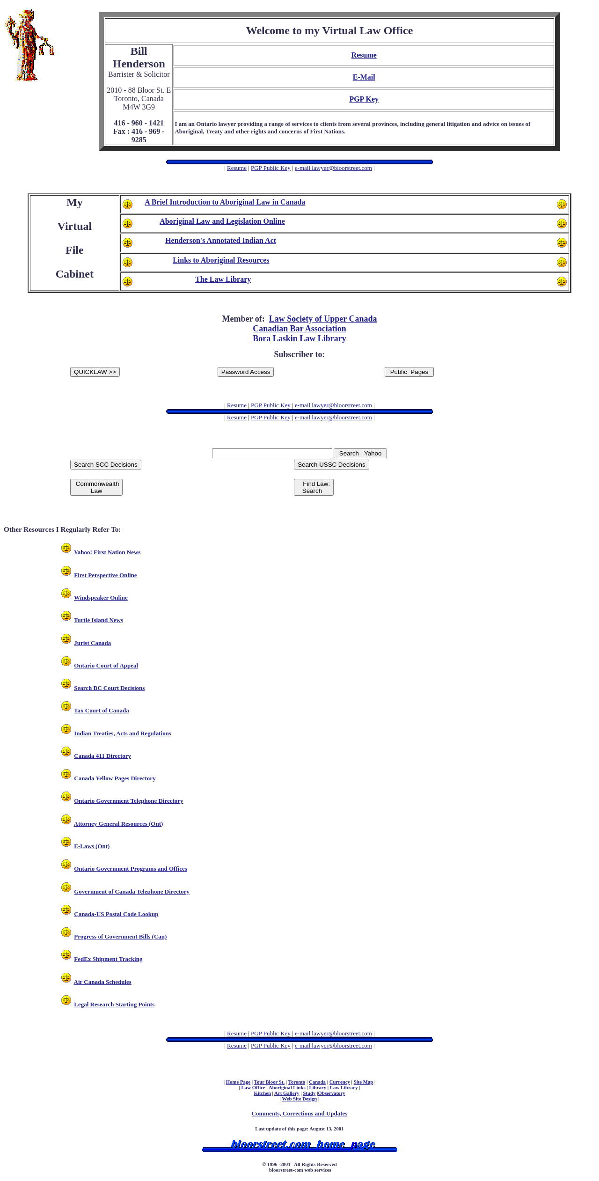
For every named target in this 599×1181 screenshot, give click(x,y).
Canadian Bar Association (299, 328)
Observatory (331, 1093)
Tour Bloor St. (269, 1082)
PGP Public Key (271, 167)
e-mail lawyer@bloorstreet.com (333, 167)
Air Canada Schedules (102, 981)
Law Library (344, 1087)
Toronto (297, 1082)
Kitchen (262, 1093)
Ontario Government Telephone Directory (128, 800)
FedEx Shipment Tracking (108, 958)
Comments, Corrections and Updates (300, 1113)
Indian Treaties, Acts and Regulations (122, 733)
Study (309, 1093)
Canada (317, 1082)
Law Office (253, 1087)
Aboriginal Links (287, 1087)
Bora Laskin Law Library (299, 338)
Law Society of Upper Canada (323, 318)
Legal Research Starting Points (114, 1004)
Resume (237, 167)
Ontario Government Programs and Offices (130, 868)
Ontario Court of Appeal (106, 665)
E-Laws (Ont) (92, 846)
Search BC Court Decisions (109, 687)
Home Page (238, 1082)
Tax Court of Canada (101, 710)
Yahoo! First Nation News (107, 552)
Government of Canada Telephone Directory (132, 891)
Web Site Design (299, 1098)
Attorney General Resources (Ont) (118, 823)
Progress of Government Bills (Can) (120, 936)
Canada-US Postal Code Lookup (116, 913)
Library (318, 1087)
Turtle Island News (98, 620)
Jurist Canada (92, 642)
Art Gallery (287, 1093)
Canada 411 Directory (102, 755)
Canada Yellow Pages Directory (114, 778)
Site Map (363, 1082)
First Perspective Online (105, 575)
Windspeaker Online (101, 597)
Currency (339, 1082)
